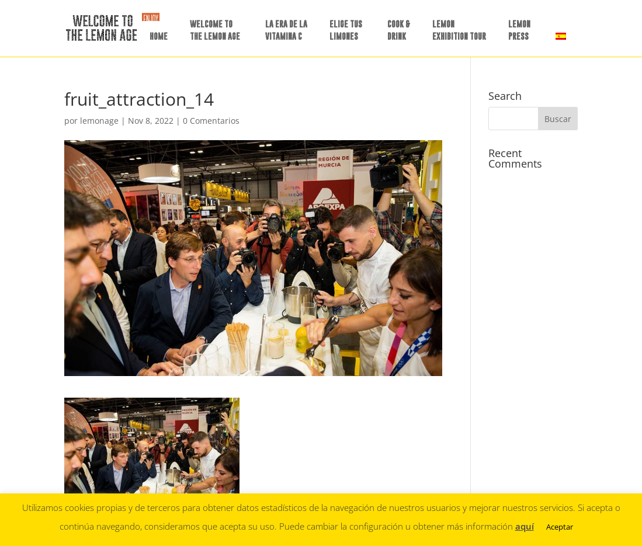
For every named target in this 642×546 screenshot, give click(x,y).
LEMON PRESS (519, 30)
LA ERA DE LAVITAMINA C (286, 30)
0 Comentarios (211, 120)
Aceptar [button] (559, 526)
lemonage (99, 120)
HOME (159, 36)
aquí (524, 526)
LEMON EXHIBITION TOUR (459, 30)
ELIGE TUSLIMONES (345, 30)
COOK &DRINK (398, 30)
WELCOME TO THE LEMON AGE (215, 30)
